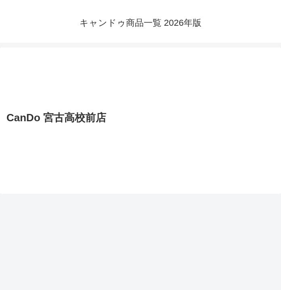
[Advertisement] (140, 80)
